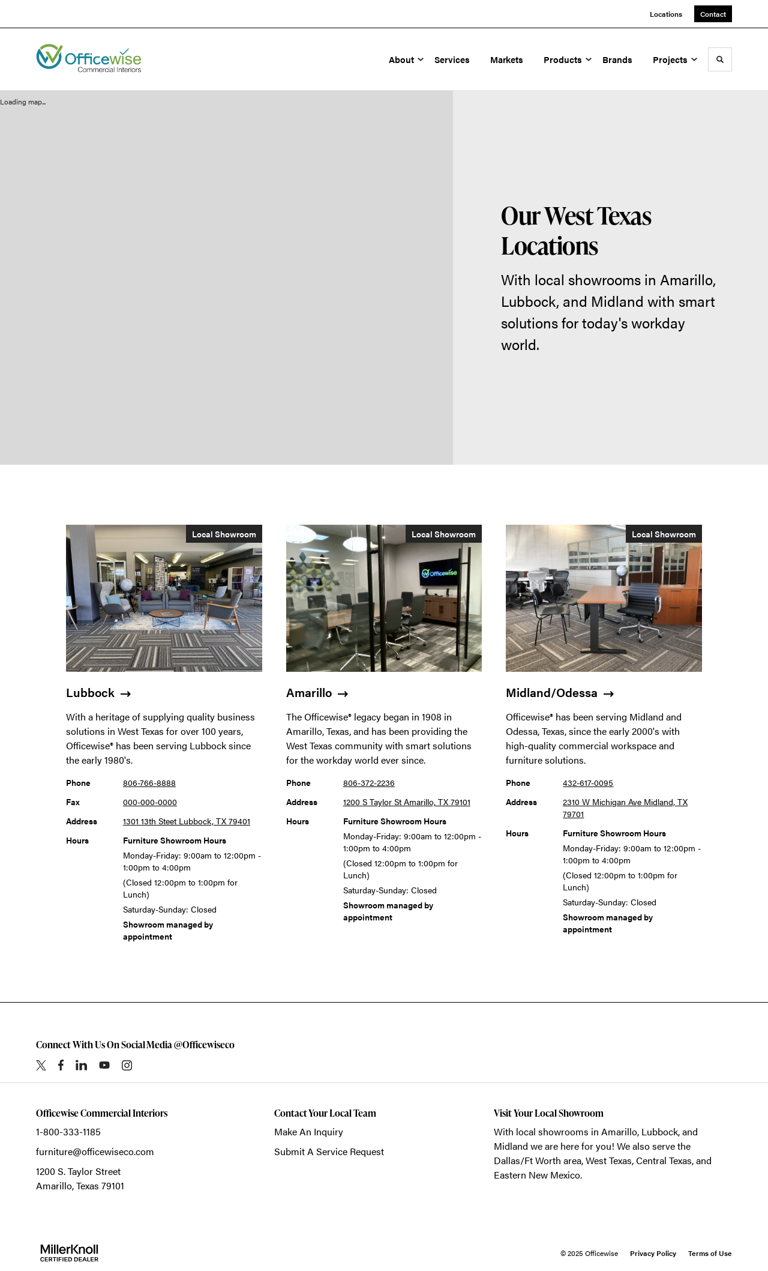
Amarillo (619, 1131)
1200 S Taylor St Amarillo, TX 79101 (406, 802)
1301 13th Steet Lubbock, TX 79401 (186, 821)
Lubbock (659, 1131)
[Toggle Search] (720, 59)
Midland (511, 1146)
